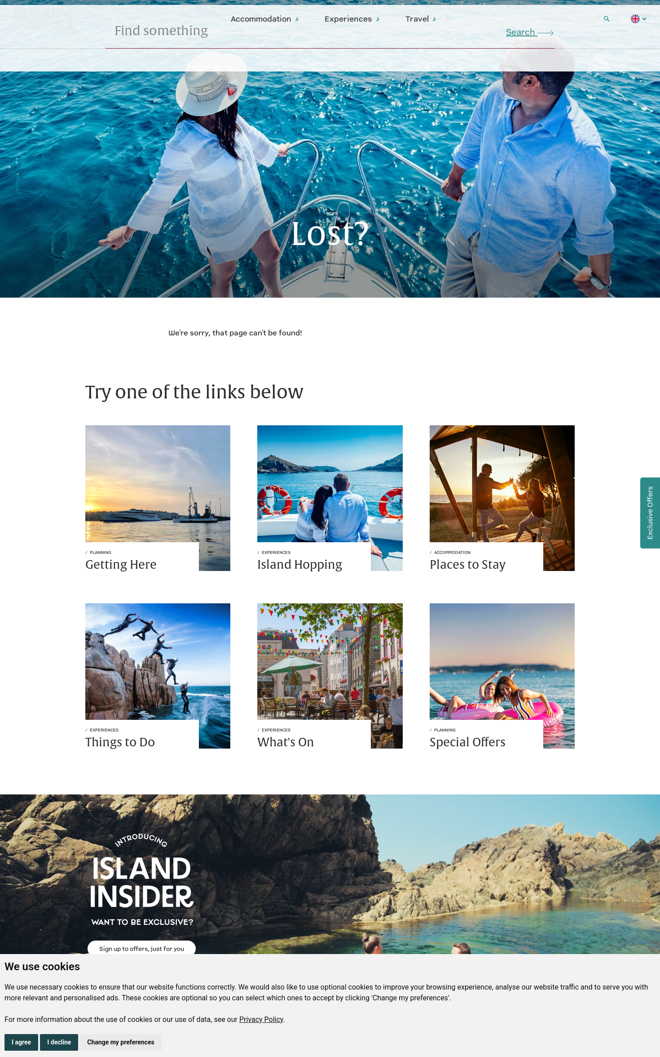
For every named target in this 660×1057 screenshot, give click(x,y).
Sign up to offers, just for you (141, 949)
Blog (557, 18)
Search (592, 18)
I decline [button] (59, 1042)
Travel (421, 18)
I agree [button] (21, 1042)
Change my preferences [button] (120, 1042)
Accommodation (265, 18)
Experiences (352, 18)
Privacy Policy (261, 1019)
